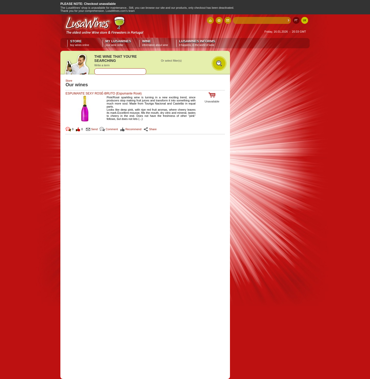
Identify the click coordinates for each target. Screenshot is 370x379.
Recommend (133, 129)
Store (82, 43)
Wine (155, 43)
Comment (112, 129)
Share (152, 129)
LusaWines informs (197, 43)
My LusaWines (118, 43)
